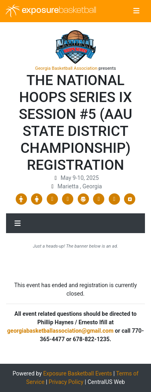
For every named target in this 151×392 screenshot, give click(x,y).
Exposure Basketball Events (77, 373)
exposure (51, 10)
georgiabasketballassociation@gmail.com (60, 330)
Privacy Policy (66, 382)
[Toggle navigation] (136, 11)
